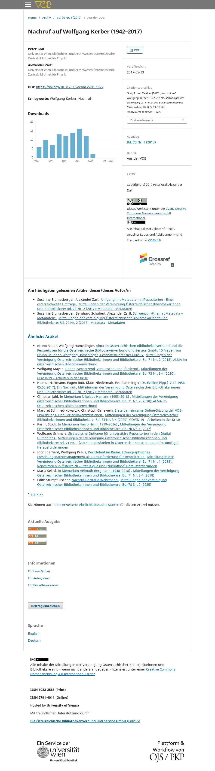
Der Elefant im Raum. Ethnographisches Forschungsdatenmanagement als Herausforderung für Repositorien (93, 454)
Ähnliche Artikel (43, 336)
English (34, 633)
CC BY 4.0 (154, 240)
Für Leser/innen (39, 571)
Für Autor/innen (39, 578)
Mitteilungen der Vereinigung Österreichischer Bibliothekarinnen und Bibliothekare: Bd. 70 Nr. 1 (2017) (101, 426)
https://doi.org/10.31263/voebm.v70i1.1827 (69, 87)
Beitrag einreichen (45, 606)
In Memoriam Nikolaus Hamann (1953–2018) (95, 396)
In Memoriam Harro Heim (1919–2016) (88, 424)
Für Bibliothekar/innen (43, 585)
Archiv (46, 17)
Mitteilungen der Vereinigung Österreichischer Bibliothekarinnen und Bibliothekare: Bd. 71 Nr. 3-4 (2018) (108, 472)
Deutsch (34, 640)
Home (32, 17)
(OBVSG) (85, 721)
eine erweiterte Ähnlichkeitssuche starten (87, 504)
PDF (136, 50)
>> (41, 494)
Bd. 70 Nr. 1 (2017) (69, 17)
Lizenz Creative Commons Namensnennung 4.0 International (156, 213)
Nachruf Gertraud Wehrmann (95, 480)
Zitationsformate (141, 120)
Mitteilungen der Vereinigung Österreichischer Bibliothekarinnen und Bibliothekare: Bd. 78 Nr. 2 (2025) (102, 482)
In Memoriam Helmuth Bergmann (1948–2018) (94, 470)
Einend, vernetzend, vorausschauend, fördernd (102, 369)
